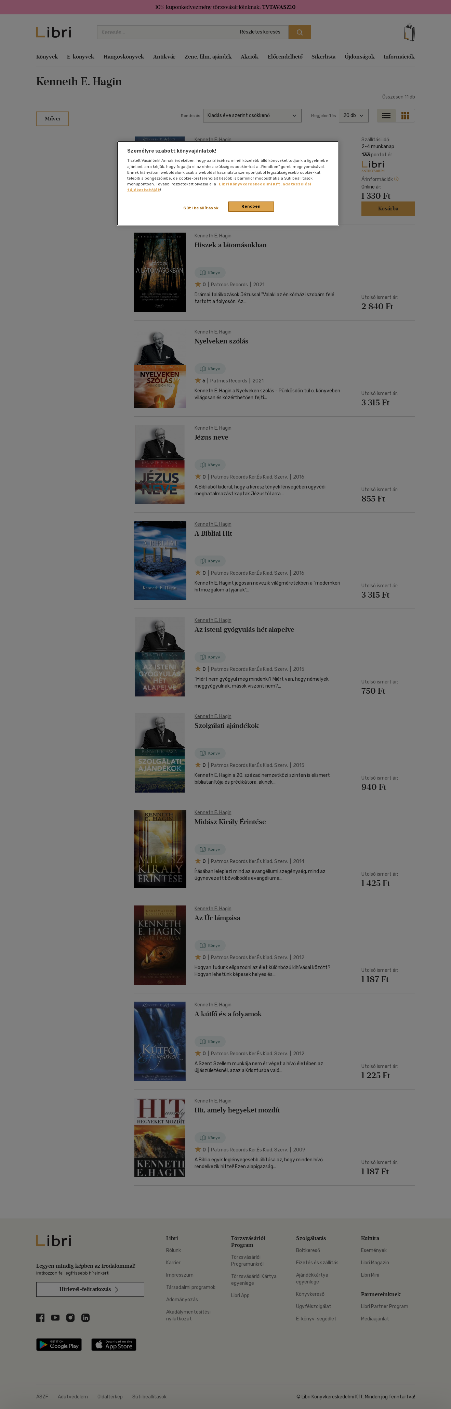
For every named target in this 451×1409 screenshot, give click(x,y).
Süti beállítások (200, 208)
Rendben (251, 206)
